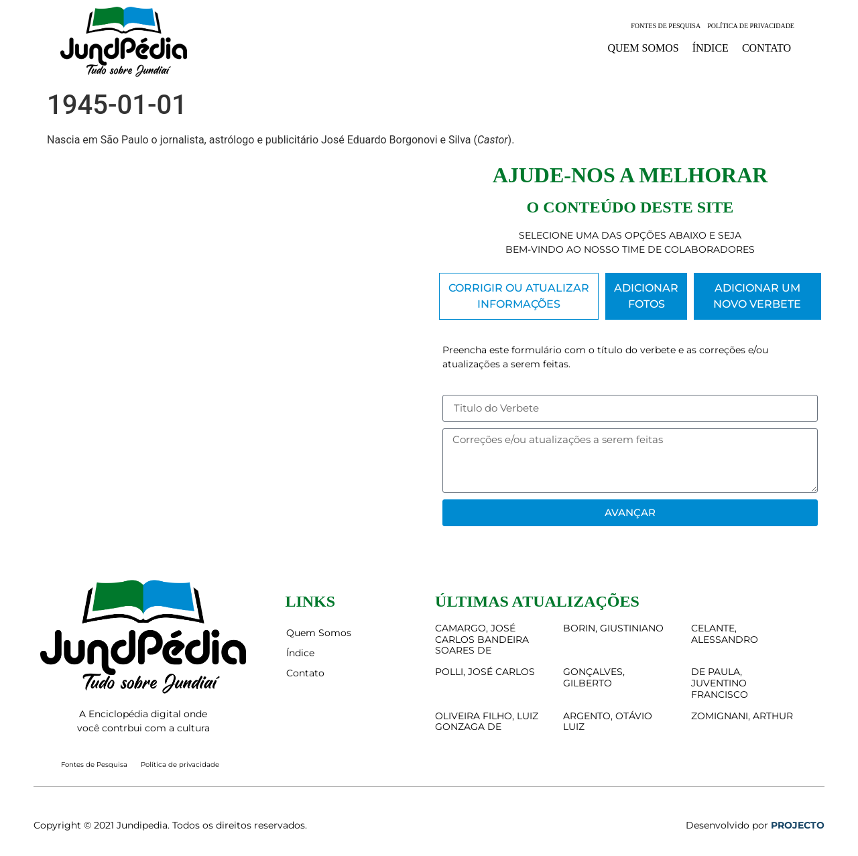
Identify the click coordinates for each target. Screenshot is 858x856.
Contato (766, 48)
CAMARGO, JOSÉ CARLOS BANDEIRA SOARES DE (482, 639)
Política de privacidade (750, 25)
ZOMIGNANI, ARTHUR (742, 716)
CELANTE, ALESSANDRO (724, 634)
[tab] (519, 296)
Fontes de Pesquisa (665, 25)
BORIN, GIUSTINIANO (613, 628)
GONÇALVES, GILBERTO (594, 677)
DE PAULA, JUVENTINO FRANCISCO (719, 683)
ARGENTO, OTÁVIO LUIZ (607, 721)
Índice (710, 48)
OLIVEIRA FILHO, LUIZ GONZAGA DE (486, 721)
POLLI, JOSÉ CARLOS (485, 672)
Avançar (630, 512)
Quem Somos (642, 48)
